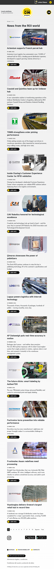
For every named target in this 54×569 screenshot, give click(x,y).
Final (42, 530)
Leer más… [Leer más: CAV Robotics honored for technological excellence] (14, 232)
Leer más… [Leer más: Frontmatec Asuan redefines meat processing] (14, 481)
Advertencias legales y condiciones (17, 560)
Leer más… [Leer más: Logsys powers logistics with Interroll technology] (14, 312)
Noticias (11, 550)
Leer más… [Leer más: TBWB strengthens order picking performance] (14, 149)
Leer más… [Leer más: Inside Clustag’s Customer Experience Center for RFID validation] (14, 190)
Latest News (42, 2)
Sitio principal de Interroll (16, 556)
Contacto (36, 550)
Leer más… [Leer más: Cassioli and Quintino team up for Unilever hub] (14, 108)
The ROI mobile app (24, 550)
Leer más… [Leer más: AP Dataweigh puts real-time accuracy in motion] (14, 357)
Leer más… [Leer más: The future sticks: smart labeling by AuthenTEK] (14, 396)
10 (32, 530)
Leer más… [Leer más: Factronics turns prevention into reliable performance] (14, 438)
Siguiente (37, 530)
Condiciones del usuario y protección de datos (20, 564)
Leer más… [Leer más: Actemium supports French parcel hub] (14, 65)
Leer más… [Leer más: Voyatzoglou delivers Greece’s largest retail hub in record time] (14, 522)
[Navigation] (49, 12)
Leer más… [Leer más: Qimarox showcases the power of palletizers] (14, 273)
